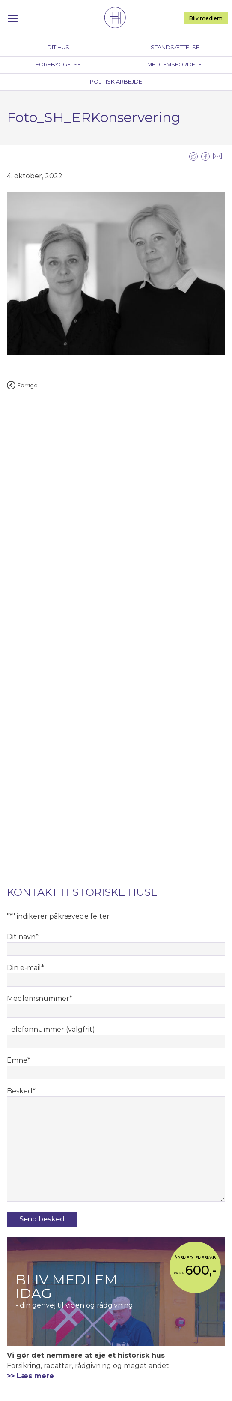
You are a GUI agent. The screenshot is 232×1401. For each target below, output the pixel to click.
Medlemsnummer (39, 998)
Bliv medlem (206, 18)
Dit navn (23, 937)
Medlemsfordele (174, 64)
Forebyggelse (58, 64)
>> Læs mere (30, 1376)
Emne (18, 1060)
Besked (21, 1091)
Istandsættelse (174, 47)
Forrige (22, 385)
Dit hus (58, 47)
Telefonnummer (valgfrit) (51, 1029)
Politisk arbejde (116, 81)
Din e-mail (25, 968)
